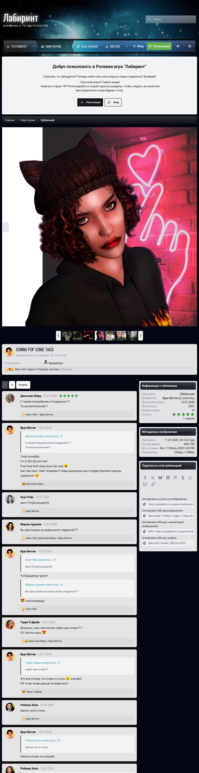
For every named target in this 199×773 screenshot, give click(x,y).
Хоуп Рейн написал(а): (38, 559)
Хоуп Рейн (26, 497)
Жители (115, 46)
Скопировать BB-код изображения (162, 510)
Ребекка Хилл (29, 705)
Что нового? (19, 46)
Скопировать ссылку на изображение (164, 499)
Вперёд (23, 384)
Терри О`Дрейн (30, 622)
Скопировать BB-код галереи (159, 537)
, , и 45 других (43, 369)
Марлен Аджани (30, 524)
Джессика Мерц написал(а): (42, 436)
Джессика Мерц (30, 395)
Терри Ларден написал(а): (40, 662)
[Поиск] (174, 19)
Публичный (187, 394)
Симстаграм (53, 46)
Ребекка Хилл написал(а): (40, 740)
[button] (34, 46)
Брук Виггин (26, 355)
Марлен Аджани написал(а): (42, 584)
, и (49, 538)
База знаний (89, 46)
